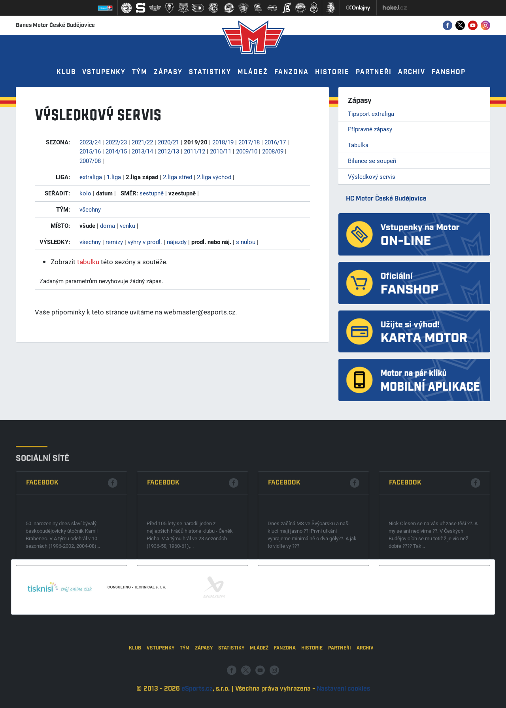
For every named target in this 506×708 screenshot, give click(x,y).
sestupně (152, 193)
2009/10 (246, 151)
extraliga (90, 177)
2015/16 (90, 151)
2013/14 (142, 151)
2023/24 (90, 142)
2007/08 (90, 161)
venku (127, 225)
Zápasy (168, 72)
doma (107, 225)
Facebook (42, 520)
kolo (85, 193)
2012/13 (168, 151)
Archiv (411, 72)
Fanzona (291, 72)
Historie (332, 72)
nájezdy (177, 242)
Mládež (253, 72)
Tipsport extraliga (371, 113)
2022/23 (116, 142)
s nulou (245, 242)
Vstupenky (104, 72)
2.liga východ (214, 177)
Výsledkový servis (371, 176)
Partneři (374, 72)
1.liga (114, 177)
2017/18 (249, 142)
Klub (66, 72)
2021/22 (142, 142)
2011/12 (194, 151)
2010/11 (220, 151)
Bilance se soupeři (372, 161)
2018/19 (223, 142)
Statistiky (210, 72)
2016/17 (275, 142)
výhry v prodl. (145, 242)
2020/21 (168, 142)
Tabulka (358, 145)
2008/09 (272, 151)
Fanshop (449, 72)
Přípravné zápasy (370, 129)
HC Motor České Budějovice (386, 199)
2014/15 (116, 151)
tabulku (88, 261)
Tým (139, 72)
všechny (90, 209)
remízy (114, 242)
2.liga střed (177, 177)
